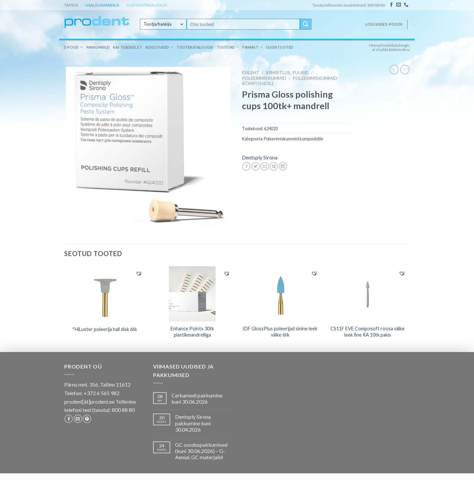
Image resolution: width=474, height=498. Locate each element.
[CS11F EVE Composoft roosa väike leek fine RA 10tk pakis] (367, 294)
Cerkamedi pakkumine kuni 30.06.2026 (197, 398)
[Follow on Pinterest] (87, 419)
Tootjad (228, 47)
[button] (139, 273)
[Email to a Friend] (264, 166)
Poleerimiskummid (264, 78)
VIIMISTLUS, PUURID (287, 72)
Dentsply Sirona (259, 157)
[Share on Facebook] (246, 166)
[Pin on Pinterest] (274, 166)
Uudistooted (279, 47)
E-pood (73, 47)
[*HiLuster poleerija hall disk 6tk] (104, 293)
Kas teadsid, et (127, 47)
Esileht (250, 72)
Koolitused (159, 47)
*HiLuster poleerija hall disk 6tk (104, 329)
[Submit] (305, 24)
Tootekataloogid (194, 47)
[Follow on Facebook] (391, 5)
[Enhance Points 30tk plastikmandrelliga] (192, 294)
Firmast (252, 47)
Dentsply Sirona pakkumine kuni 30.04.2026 (193, 423)
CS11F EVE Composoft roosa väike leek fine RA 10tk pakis (367, 332)
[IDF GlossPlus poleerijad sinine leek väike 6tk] (280, 293)
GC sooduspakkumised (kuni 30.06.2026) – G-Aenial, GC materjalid (201, 450)
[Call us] (406, 5)
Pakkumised (98, 47)
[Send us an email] (398, 5)
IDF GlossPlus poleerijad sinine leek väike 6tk (280, 332)
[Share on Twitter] (255, 166)
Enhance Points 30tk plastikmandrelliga (192, 332)
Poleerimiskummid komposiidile (293, 138)
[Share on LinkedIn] (283, 166)
